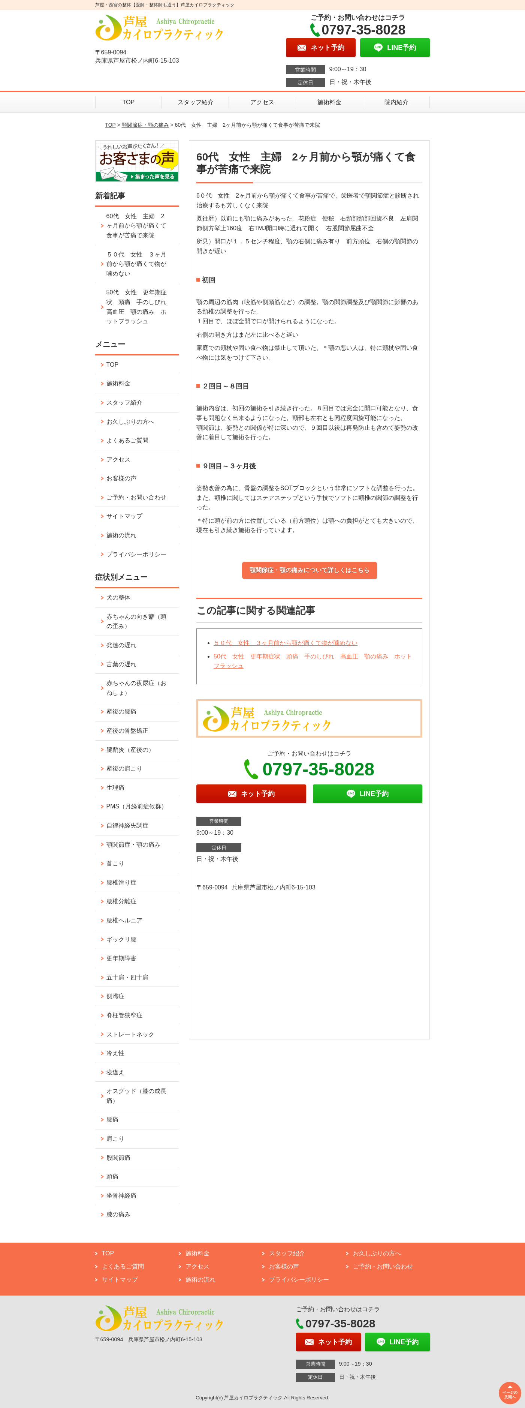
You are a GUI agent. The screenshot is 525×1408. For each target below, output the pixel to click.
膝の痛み (118, 1214)
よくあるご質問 (127, 440)
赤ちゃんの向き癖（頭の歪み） (136, 621)
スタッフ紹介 (196, 102)
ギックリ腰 (121, 939)
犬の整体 (118, 597)
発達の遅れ (121, 645)
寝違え (115, 1072)
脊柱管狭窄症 (124, 1015)
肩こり (115, 1138)
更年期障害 (121, 958)
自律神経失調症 (127, 825)
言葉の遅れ (121, 664)
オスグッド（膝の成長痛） (136, 1096)
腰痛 (112, 1119)
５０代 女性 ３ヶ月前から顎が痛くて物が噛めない (285, 643)
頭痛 (112, 1176)
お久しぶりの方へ (130, 421)
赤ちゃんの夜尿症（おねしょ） (136, 688)
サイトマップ (124, 516)
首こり (115, 863)
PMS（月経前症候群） (137, 806)
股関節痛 (118, 1158)
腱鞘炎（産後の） (130, 750)
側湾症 (115, 996)
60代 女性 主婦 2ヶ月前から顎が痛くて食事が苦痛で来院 (136, 225)
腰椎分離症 (121, 901)
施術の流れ (121, 535)
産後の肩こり (124, 768)
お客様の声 (121, 478)
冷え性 (115, 1053)
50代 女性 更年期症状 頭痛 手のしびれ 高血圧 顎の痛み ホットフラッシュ (139, 306)
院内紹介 (396, 102)
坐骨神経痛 (121, 1195)
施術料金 (329, 102)
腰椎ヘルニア (124, 920)
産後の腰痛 (121, 711)
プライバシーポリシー (136, 554)
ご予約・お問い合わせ (136, 497)
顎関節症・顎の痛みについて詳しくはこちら (309, 570)
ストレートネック (130, 1034)
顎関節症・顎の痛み (145, 125)
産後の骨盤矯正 (127, 730)
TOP (129, 102)
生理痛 (115, 787)
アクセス (262, 102)
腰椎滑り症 (121, 882)
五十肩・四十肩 (127, 977)
